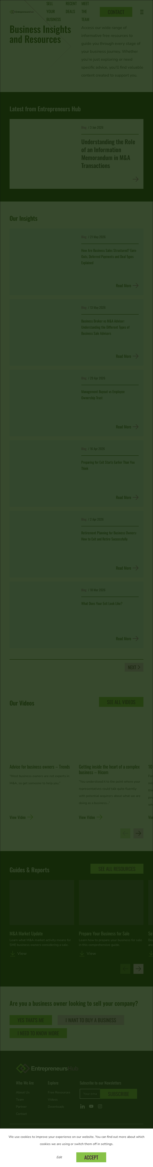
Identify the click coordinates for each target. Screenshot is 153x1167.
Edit (59, 1157)
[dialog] (76, 583)
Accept (91, 1157)
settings (107, 1144)
